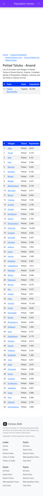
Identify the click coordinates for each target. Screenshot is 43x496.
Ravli (10, 331)
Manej (10, 275)
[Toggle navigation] (39, 3)
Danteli (11, 209)
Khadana (11, 261)
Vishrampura (13, 407)
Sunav (10, 374)
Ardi (9, 157)
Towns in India (9, 460)
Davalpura (12, 214)
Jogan (10, 251)
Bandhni (11, 171)
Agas (10, 148)
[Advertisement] (21, 30)
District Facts (28, 453)
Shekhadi (12, 355)
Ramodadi (12, 313)
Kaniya (10, 256)
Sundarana (12, 383)
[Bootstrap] (12, 424)
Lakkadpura (13, 266)
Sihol (10, 360)
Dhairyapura (13, 223)
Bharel (10, 176)
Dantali (11, 204)
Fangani (11, 233)
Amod (10, 153)
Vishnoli (11, 402)
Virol (10, 397)
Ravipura (11, 327)
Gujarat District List (13, 57)
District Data (8, 453)
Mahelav (11, 270)
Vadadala (12, 388)
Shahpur (11, 350)
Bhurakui (11, 190)
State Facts (27, 449)
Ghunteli (11, 237)
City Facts (27, 460)
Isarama (11, 242)
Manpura (11, 280)
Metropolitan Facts (31, 457)
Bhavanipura (13, 186)
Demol (10, 218)
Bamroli (11, 167)
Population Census (24, 3)
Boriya (10, 195)
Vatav (10, 393)
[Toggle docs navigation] (4, 4)
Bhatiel (11, 181)
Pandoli (11, 303)
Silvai (10, 364)
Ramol (10, 317)
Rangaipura (13, 322)
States (5, 449)
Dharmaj (11, 228)
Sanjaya (11, 341)
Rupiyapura (13, 336)
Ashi (9, 162)
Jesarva (11, 247)
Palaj (10, 298)
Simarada (12, 369)
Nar (9, 289)
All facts (26, 446)
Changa (11, 200)
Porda (10, 308)
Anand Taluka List (31, 57)
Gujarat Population (18, 54)
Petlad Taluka (11, 60)
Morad (10, 284)
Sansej (10, 345)
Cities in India (8, 457)
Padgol (11, 294)
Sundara (11, 378)
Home (5, 54)
